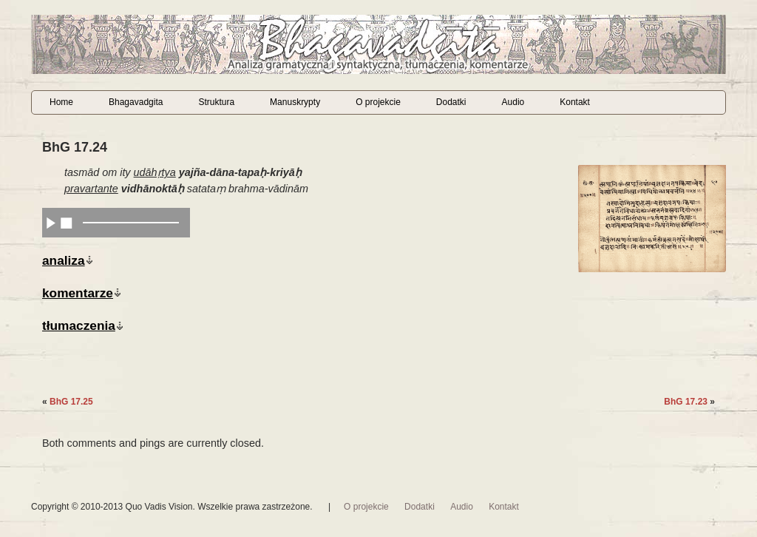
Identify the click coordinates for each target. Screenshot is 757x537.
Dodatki (451, 102)
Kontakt (575, 102)
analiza (63, 260)
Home (61, 102)
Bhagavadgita (136, 102)
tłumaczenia (78, 325)
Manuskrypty (295, 102)
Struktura (216, 102)
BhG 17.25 (71, 401)
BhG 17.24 (74, 147)
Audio (513, 102)
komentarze (77, 293)
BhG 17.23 (685, 401)
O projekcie (378, 102)
